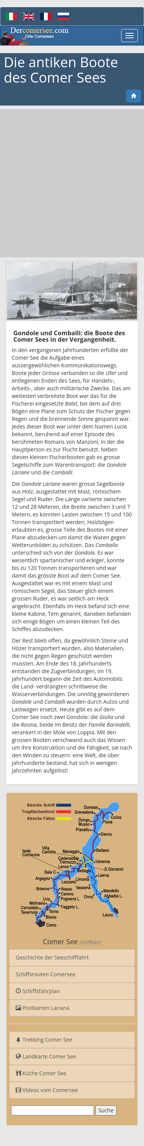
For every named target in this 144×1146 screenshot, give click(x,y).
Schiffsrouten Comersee (46, 974)
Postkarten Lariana (43, 1007)
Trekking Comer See (44, 1039)
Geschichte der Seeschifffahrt (52, 957)
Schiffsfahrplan (38, 991)
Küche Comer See (41, 1073)
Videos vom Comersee (47, 1090)
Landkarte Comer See (46, 1056)
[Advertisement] (72, 183)
